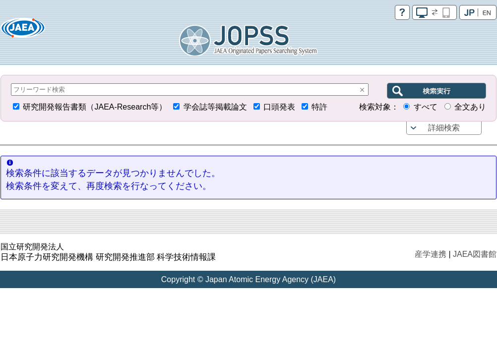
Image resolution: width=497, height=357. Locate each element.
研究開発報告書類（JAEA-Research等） (95, 107)
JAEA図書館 (475, 254)
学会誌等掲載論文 (215, 107)
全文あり (470, 107)
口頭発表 (279, 107)
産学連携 (430, 254)
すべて (425, 107)
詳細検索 (444, 127)
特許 (319, 107)
